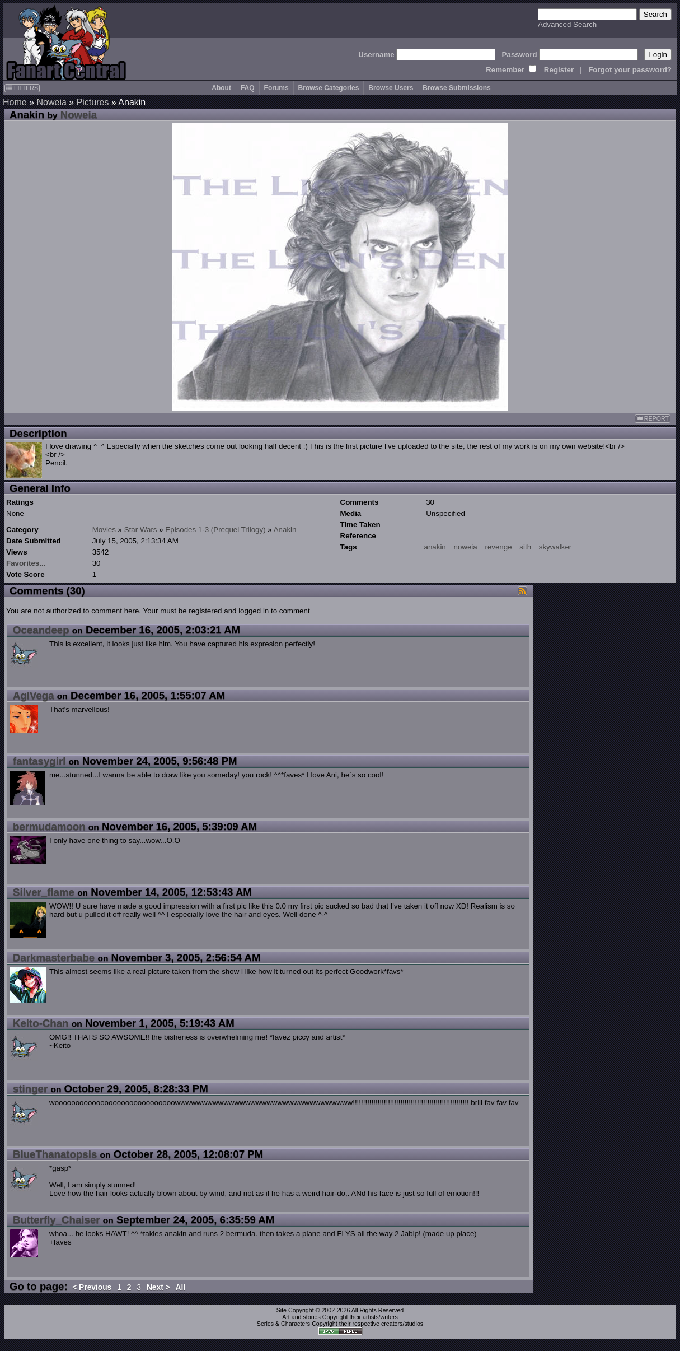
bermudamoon (49, 826)
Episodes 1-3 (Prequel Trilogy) (215, 529)
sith (525, 547)
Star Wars (140, 529)
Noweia (51, 102)
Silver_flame (43, 892)
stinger (30, 1088)
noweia (465, 547)
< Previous (91, 1287)
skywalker (555, 547)
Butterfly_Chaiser (56, 1220)
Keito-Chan (41, 1023)
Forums (276, 88)
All (181, 1287)
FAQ (248, 88)
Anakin (285, 529)
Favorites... (25, 563)
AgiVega (33, 695)
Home (15, 102)
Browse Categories (328, 88)
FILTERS (22, 88)
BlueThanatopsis (55, 1154)
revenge (498, 547)
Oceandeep (41, 630)
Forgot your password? (630, 70)
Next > (158, 1287)
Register (559, 70)
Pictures (93, 102)
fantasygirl (39, 761)
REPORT (652, 418)
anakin (435, 547)
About (221, 88)
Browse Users (390, 88)
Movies (104, 529)
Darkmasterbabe (54, 957)
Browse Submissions (456, 88)
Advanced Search (567, 24)
